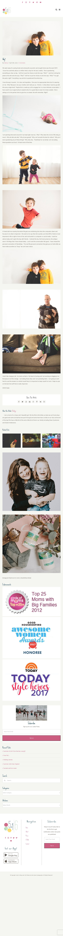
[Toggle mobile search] (56, 9)
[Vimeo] (16, 838)
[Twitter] (13, 838)
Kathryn (6, 63)
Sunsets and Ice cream (10, 768)
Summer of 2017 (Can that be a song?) (14, 751)
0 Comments (22, 63)
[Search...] (31, 780)
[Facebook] (5, 838)
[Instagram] (8, 838)
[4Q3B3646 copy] (31, 38)
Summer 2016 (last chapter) (11, 764)
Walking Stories (7, 760)
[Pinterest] (11, 838)
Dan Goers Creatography (37, 875)
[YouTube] (11, 841)
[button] (3, 440)
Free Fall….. (6, 755)
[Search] (4, 780)
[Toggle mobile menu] (60, 9)
